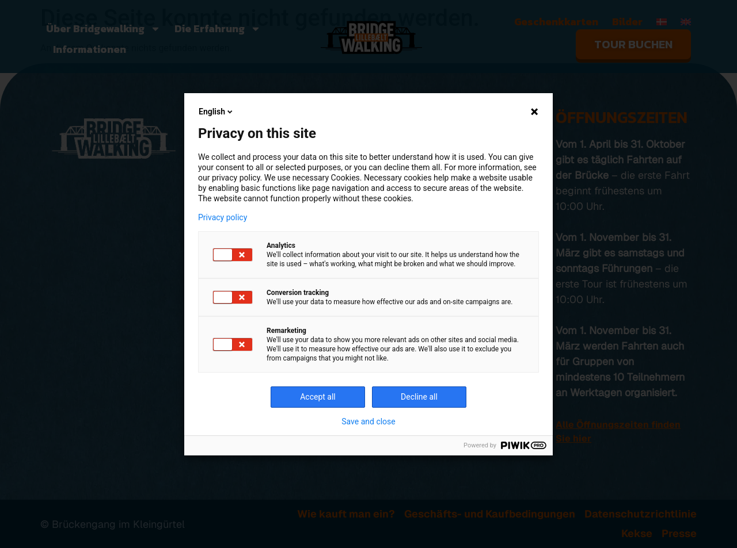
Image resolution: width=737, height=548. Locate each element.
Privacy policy (222, 217)
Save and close (368, 421)
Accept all (318, 396)
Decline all (419, 396)
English (216, 111)
